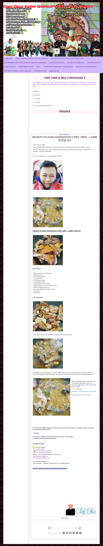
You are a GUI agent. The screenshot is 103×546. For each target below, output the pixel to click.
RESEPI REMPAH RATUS (26, 66)
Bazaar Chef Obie (54, 71)
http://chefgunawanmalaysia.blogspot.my (49, 454)
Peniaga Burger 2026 (40, 71)
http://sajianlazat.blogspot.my (41, 458)
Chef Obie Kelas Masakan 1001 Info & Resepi (48, 6)
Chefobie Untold (40, 449)
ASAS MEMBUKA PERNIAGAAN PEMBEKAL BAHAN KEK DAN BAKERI (25, 62)
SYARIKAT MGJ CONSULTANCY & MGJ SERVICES (58, 66)
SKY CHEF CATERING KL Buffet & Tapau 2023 (18, 71)
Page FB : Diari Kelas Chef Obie (42, 452)
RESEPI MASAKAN (10, 66)
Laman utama (9, 58)
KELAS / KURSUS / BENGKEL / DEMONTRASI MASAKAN (50, 468)
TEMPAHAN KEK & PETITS (57, 62)
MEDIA (38, 66)
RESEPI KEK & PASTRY (94, 62)
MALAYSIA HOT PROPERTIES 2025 (86, 66)
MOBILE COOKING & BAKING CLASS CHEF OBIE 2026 (32, 58)
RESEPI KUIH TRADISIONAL (76, 62)
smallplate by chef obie (45, 451)
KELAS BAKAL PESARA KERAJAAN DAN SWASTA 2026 (67, 58)
